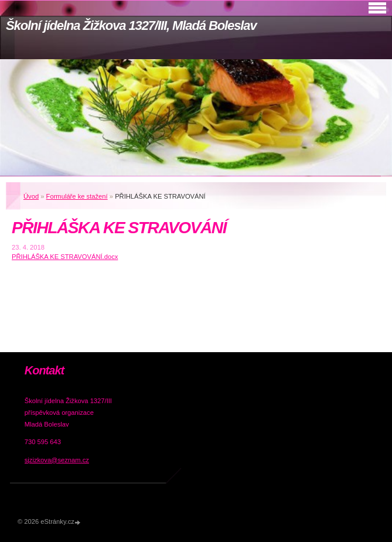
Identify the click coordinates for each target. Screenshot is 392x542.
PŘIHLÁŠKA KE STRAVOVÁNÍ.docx (65, 256)
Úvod (31, 196)
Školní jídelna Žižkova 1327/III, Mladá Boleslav (131, 25)
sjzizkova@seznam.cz (57, 459)
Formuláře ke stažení (77, 196)
